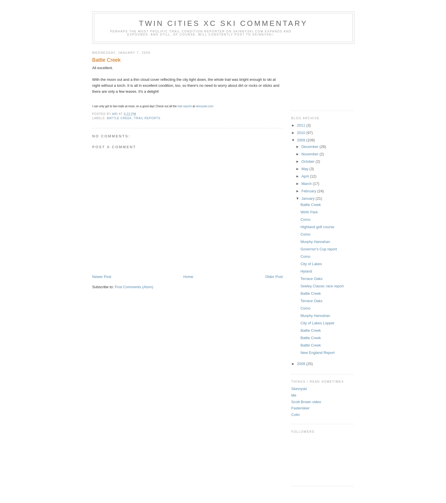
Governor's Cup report (318, 249)
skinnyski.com (204, 106)
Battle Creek (310, 205)
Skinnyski (299, 389)
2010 (301, 133)
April (306, 176)
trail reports (184, 106)
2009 (301, 140)
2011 (301, 125)
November (311, 154)
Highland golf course (317, 227)
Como (305, 219)
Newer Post (101, 277)
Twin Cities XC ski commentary (223, 23)
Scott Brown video (306, 402)
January (309, 198)
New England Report (317, 353)
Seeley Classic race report (322, 286)
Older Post (274, 277)
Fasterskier (300, 408)
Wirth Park (309, 212)
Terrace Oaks (311, 279)
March (307, 184)
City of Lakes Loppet (317, 323)
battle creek (119, 118)
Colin (295, 415)
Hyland (306, 271)
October (309, 161)
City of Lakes (311, 264)
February (309, 191)
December (311, 147)
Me (293, 395)
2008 (301, 364)
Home (188, 277)
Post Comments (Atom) (134, 287)
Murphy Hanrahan (315, 242)
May (305, 169)
